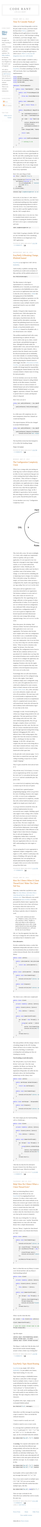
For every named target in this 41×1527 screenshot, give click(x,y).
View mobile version (26, 1515)
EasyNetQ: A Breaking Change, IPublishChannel (25, 256)
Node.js (24, 31)
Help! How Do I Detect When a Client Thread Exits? (25, 1185)
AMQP (33, 294)
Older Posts (36, 1512)
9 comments (18, 245)
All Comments (8, 105)
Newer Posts (16, 1512)
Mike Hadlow (6, 55)
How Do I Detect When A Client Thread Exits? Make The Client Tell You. (26, 883)
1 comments (18, 1174)
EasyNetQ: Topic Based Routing (26, 1364)
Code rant (20, 9)
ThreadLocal (16, 329)
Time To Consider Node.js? (24, 22)
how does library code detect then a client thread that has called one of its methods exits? (24, 895)
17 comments (18, 870)
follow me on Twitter (8, 117)
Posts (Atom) (25, 1521)
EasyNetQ (16, 69)
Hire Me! (4, 33)
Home (26, 1512)
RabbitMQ (16, 265)
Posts (5, 102)
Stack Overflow (25, 899)
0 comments (18, 1503)
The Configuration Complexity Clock (25, 463)
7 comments (18, 1356)
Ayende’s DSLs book (19, 689)
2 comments (18, 452)
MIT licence (7, 74)
